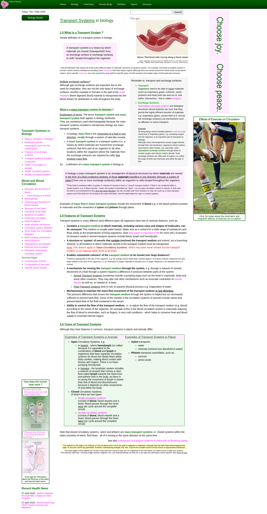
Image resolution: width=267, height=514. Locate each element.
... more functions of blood (38, 195)
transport (176, 98)
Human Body (105, 4)
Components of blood (35, 261)
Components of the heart (37, 264)
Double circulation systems (92, 412)
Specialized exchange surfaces (153, 106)
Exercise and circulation (36, 247)
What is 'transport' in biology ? (40, 139)
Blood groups (31, 198)
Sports (134, 4)
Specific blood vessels (36, 267)
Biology (75, 4)
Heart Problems (32, 221)
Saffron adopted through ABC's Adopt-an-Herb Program (37, 496)
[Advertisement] (38, 74)
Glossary (147, 4)
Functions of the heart (35, 211)
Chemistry (89, 4)
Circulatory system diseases (39, 227)
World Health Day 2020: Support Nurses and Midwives (38, 505)
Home (63, 4)
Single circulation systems (92, 398)
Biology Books (35, 18)
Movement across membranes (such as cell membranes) (37, 145)
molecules (83, 73)
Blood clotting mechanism (37, 237)
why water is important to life (144, 232)
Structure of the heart (35, 208)
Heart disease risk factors (37, 224)
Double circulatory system (37, 174)
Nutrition (121, 4)
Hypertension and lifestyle (37, 244)
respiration (177, 131)
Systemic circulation (35, 215)
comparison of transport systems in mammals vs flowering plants (152, 440)
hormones (108, 70)
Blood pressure (32, 240)
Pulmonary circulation (35, 218)
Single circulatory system (37, 171)
